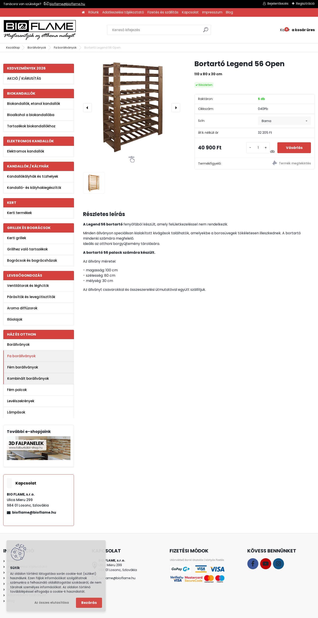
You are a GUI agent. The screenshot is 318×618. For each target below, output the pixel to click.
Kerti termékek (19, 212)
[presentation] (87, 107)
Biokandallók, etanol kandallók (33, 103)
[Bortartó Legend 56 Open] (131, 107)
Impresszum (212, 12)
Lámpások (16, 412)
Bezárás (89, 602)
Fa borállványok (65, 47)
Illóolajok (14, 319)
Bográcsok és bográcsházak (32, 260)
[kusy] (257, 148)
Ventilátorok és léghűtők (28, 285)
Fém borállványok (22, 367)
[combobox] (284, 120)
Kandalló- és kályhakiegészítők (34, 187)
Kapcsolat (190, 12)
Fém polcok (17, 389)
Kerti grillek (16, 238)
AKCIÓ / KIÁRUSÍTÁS (24, 78)
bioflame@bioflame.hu (67, 4)
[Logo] (39, 30)
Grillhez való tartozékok (27, 249)
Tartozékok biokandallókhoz (31, 126)
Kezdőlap (13, 47)
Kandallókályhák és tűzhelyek (32, 176)
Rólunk (93, 12)
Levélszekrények (20, 401)
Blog (229, 12)
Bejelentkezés (277, 3)
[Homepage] (83, 12)
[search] (205, 31)
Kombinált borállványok (28, 378)
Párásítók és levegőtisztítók (31, 297)
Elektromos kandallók (25, 151)
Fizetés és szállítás (163, 12)
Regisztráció (305, 3)
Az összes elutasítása (51, 603)
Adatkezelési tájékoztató (123, 12)
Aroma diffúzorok (22, 308)
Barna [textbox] (266, 121)
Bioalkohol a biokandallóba (30, 115)
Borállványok (37, 47)
